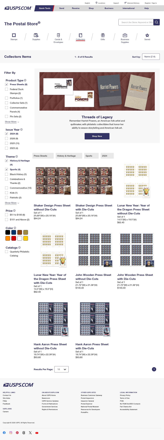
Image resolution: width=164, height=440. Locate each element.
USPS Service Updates (50, 401)
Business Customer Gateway (91, 395)
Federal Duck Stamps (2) (16, 91)
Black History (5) (18, 174)
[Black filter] (7, 232)
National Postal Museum (90, 406)
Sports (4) (15, 169)
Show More (10, 121)
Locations (101, 3)
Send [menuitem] (61, 8)
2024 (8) (14, 133)
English (84, 3)
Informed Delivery (133, 3)
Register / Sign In (151, 3)
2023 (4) (14, 148)
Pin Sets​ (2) (15, 116)
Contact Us (7, 395)
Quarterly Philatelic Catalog (19, 253)
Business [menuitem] (109, 8)
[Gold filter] (25, 232)
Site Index (6, 398)
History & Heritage (66, 155)
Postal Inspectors (87, 398)
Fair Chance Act (125, 406)
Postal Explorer (86, 404)
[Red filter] (13, 238)
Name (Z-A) (149, 56)
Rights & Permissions (50, 409)
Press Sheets (41, 155)
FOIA (122, 401)
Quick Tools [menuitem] (44, 8)
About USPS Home (49, 395)
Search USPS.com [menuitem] (158, 8)
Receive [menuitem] (76, 8)
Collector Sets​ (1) (18, 102)
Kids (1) (13, 192)
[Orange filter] (7, 238)
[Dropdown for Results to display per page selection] (61, 369)
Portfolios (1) (16, 98)
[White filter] (19, 238)
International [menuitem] (129, 8)
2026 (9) (14, 138)
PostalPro (84, 412)
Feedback (6, 404)
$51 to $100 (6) (17, 214)
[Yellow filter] (25, 238)
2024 (105, 155)
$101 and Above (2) (19, 219)
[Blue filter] (13, 232)
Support (116, 3)
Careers (6, 411)
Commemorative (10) (20, 187)
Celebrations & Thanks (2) (17, 181)
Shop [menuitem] (91, 8)
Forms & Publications (50, 404)
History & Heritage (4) (20, 162)
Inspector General (87, 401)
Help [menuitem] (146, 8)
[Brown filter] (19, 232)
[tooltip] (25, 80)
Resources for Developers (90, 409)
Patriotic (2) (15, 197)
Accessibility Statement (128, 409)
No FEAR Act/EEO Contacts (130, 404)
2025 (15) (14, 143)
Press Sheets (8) (18, 84)
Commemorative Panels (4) (18, 109)
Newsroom (46, 398)
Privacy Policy (125, 395)
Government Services (50, 406)
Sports (89, 155)
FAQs (5, 401)
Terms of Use (124, 398)
